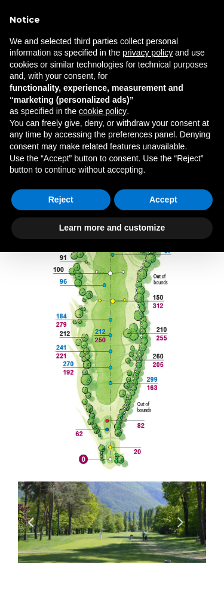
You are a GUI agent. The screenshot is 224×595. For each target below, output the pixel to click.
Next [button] (187, 522)
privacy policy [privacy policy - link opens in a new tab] (147, 52)
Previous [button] (37, 522)
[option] (112, 521)
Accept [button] (163, 199)
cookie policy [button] (103, 111)
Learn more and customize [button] (112, 227)
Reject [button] (60, 199)
